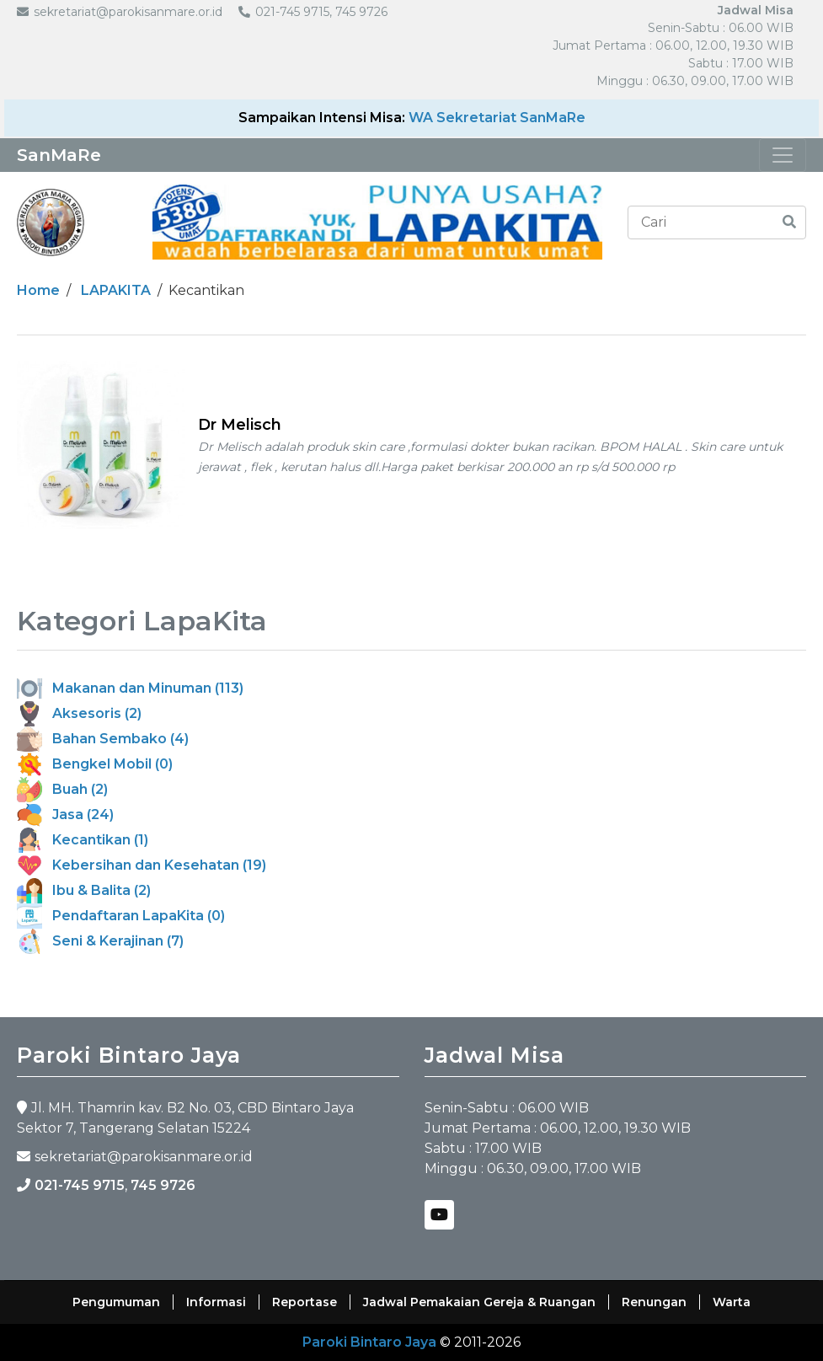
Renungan (654, 1302)
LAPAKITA (116, 290)
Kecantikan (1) (82, 840)
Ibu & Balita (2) (84, 890)
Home (38, 290)
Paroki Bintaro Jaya (369, 1342)
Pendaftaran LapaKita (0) (121, 916)
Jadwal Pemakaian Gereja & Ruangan (479, 1302)
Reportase (304, 1302)
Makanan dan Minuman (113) (130, 688)
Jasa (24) (65, 814)
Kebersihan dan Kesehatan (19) (141, 865)
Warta (732, 1302)
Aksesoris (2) (79, 713)
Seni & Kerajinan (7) (100, 941)
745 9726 (163, 1185)
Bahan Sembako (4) (103, 739)
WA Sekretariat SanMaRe (497, 118)
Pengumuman (116, 1302)
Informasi (216, 1302)
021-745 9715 (80, 1185)
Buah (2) (62, 789)
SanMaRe (59, 155)
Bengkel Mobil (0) (95, 764)
